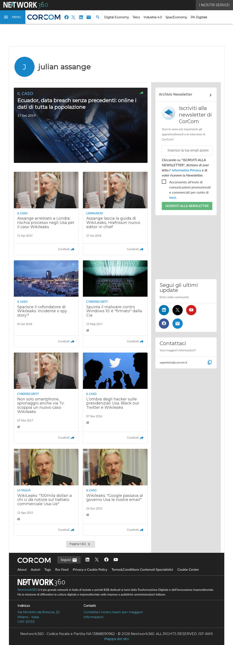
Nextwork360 (27, 590)
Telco (136, 17)
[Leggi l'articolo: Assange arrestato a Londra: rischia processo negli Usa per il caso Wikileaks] (46, 213)
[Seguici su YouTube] (191, 310)
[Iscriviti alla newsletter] (177, 323)
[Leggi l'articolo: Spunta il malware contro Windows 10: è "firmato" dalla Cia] (115, 303)
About (22, 569)
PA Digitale (199, 17)
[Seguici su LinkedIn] (164, 310)
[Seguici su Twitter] (177, 310)
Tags (47, 569)
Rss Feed (61, 569)
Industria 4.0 (152, 17)
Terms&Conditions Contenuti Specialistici (142, 569)
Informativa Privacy (186, 170)
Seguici (69, 560)
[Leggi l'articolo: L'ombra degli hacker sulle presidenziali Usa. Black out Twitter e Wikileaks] (115, 398)
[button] (13, 17)
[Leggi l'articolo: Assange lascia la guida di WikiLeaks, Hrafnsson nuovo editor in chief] (115, 213)
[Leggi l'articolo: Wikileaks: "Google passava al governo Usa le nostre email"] (115, 492)
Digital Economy (116, 17)
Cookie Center (188, 569)
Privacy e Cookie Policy (90, 569)
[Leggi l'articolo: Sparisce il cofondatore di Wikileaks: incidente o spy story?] (46, 303)
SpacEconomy (176, 17)
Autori (35, 569)
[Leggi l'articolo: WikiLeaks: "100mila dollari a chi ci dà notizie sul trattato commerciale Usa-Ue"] (46, 492)
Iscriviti (187, 206)
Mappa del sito (116, 639)
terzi (172, 197)
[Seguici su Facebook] (164, 323)
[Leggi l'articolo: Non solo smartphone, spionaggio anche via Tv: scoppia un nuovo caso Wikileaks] (46, 398)
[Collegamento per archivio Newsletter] (186, 95)
